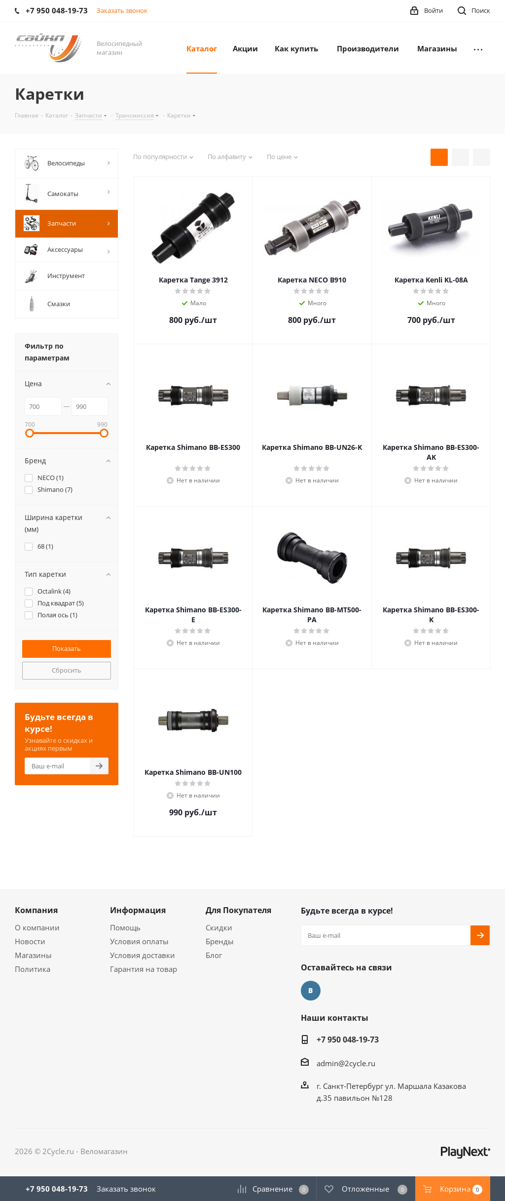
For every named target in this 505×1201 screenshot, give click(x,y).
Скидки (219, 927)
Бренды (220, 941)
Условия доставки (142, 955)
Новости (30, 941)
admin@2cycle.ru (346, 1063)
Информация (138, 910)
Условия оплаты (139, 941)
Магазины (33, 955)
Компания (36, 910)
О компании (37, 927)
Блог (214, 955)
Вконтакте (311, 991)
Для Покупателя (238, 910)
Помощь (125, 927)
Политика (32, 969)
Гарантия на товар (143, 969)
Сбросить (66, 670)
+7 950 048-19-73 (348, 1039)
